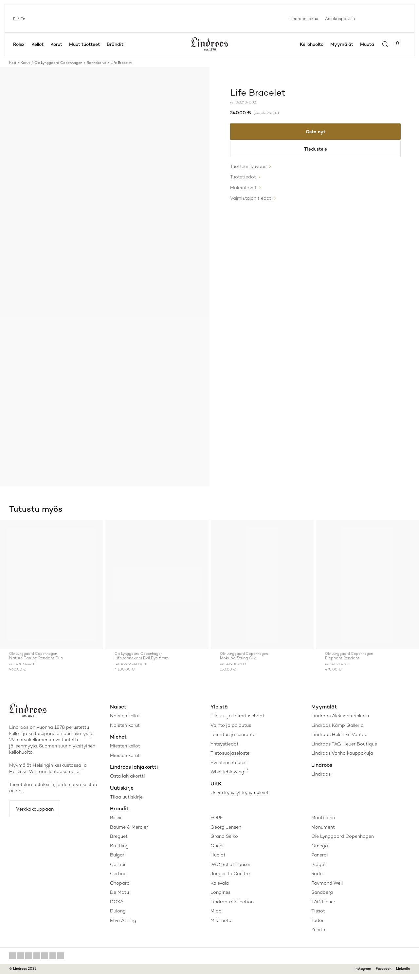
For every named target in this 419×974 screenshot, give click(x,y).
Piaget (318, 864)
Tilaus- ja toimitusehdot (237, 716)
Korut (56, 44)
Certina (118, 873)
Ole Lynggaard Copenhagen (58, 63)
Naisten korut (125, 725)
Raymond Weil (327, 883)
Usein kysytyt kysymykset (239, 793)
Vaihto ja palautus (230, 725)
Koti (12, 63)
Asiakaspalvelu (340, 18)
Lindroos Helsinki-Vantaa (339, 734)
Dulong (118, 911)
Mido (216, 911)
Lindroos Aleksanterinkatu (340, 716)
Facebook (384, 968)
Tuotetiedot (243, 177)
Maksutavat (243, 188)
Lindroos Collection (232, 902)
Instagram (363, 968)
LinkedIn (403, 968)
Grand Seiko (224, 836)
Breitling (119, 846)
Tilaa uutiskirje (126, 797)
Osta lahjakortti (127, 776)
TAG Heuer (323, 902)
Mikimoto (220, 920)
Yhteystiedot (224, 744)
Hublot (218, 855)
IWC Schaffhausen (230, 864)
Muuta (368, 44)
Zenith (318, 929)
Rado (317, 873)
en (22, 18)
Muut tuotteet (84, 44)
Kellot (37, 44)
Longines (220, 892)
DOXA (116, 902)
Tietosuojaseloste (229, 753)
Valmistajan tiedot (250, 198)
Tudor (317, 920)
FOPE (216, 817)
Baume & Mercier (129, 827)
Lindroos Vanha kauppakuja (342, 753)
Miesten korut (125, 755)
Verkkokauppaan (35, 809)
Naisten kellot (125, 716)
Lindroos (321, 774)
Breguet (119, 836)
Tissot (318, 911)
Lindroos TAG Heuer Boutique (344, 744)
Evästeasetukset (228, 762)
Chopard (120, 883)
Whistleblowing (227, 772)
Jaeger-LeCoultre (230, 873)
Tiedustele (315, 150)
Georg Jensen (225, 827)
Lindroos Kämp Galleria (337, 725)
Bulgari (118, 855)
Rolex (19, 44)
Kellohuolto (312, 44)
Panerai (319, 855)
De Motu (119, 892)
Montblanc (323, 817)
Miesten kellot (125, 746)
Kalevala (219, 883)
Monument (323, 827)
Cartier (118, 864)
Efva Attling (123, 920)
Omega (319, 846)
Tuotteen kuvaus (248, 167)
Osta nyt (315, 132)
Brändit (115, 44)
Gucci (217, 846)
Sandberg (322, 892)
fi (14, 18)
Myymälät (342, 44)
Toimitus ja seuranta (233, 734)
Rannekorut (96, 63)
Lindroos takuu (303, 18)
